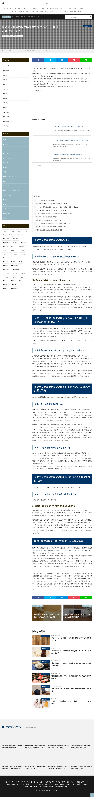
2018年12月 (6, 112)
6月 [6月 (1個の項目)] (11, 235)
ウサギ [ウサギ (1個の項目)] (5, 254)
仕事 (56, 8)
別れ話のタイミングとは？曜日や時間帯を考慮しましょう (71, 690)
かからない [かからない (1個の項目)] (16, 269)
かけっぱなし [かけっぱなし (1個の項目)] (7, 273)
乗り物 (52, 8)
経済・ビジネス (64, 11)
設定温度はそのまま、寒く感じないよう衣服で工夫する (53, 210)
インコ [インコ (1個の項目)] (5, 250)
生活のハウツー (53, 11)
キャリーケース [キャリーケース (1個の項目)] (16, 284)
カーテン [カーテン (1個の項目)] (6, 265)
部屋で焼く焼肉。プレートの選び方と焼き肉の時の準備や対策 (71, 677)
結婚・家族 (73, 11)
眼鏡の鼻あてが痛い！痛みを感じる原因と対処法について (81, 767)
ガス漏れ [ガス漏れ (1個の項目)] (6, 277)
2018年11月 (6, 116)
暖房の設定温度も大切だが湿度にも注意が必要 (48, 230)
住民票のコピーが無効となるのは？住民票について (67, 154)
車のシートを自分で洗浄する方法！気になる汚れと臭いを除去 (70, 140)
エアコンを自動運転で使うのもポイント (48, 220)
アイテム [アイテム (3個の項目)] (23, 235)
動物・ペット (84, 8)
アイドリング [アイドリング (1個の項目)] (7, 238)
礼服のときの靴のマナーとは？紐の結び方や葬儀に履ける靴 (12, 746)
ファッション (34, 8)
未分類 (62, 784)
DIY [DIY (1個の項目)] (16, 235)
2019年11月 (6, 66)
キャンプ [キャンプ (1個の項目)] (6, 288)
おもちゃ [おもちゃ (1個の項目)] (14, 261)
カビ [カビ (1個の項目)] (21, 281)
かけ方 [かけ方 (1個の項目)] (15, 273)
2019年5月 (6, 93)
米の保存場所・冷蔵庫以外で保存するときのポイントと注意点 (58, 746)
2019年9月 (6, 75)
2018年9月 (6, 126)
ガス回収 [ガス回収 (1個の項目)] (23, 273)
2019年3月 (6, 103)
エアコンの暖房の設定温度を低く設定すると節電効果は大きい (52, 223)
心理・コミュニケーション (26, 11)
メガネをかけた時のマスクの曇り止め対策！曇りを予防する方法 (58, 767)
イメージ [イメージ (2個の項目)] (22, 246)
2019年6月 (6, 89)
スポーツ (26, 8)
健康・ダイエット (74, 8)
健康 (32, 17)
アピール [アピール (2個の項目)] (24, 242)
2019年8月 (6, 80)
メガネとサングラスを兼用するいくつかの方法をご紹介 (35, 767)
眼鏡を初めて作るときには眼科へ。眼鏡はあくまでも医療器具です (12, 767)
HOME (6, 8)
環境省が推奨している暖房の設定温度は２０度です (51, 203)
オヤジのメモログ (52, 790)
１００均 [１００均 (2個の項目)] (6, 231)
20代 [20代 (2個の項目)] (13, 231)
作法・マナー (63, 8)
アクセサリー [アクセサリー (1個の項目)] (7, 242)
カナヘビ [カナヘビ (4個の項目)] (14, 281)
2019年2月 (6, 107)
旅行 (46, 11)
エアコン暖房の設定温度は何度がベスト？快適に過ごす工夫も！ (34, 51)
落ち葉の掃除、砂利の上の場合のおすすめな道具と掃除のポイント (35, 746)
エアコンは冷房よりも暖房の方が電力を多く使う (51, 226)
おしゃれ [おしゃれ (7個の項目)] (20, 258)
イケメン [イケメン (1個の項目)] (14, 246)
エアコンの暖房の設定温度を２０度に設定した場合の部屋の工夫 (53, 213)
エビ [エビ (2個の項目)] (5, 258)
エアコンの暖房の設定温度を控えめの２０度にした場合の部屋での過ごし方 (56, 207)
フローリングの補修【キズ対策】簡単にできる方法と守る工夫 (71, 639)
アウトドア (13, 8)
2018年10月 (6, 121)
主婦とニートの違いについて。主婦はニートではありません (71, 702)
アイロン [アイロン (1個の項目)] (16, 238)
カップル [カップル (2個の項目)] (6, 281)
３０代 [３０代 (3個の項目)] (19, 231)
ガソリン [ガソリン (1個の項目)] (14, 277)
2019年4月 (6, 98)
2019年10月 (6, 70)
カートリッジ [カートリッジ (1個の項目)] (7, 269)
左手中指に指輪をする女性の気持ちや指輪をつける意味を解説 (81, 746)
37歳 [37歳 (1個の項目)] (26, 231)
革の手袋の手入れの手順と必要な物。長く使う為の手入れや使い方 (71, 652)
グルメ (20, 8)
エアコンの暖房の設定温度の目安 (44, 200)
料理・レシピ (39, 11)
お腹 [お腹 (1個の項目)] (21, 261)
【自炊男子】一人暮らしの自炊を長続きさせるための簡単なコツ (71, 664)
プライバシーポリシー (46, 786)
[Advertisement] (62, 104)
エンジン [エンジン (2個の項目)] (12, 258)
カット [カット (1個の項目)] (21, 277)
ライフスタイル (43, 8)
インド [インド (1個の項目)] (22, 250)
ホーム (8, 782)
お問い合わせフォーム (62, 786)
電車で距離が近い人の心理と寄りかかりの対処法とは (68, 126)
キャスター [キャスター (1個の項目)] (6, 284)
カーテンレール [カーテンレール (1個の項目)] (15, 265)
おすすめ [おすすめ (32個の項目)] (6, 261)
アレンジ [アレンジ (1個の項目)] (6, 246)
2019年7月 (6, 84)
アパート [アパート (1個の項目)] (16, 242)
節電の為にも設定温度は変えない (47, 217)
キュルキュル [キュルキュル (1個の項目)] (15, 288)
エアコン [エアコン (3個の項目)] (23, 254)
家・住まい (14, 11)
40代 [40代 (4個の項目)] (5, 235)
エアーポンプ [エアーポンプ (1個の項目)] (14, 254)
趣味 (79, 11)
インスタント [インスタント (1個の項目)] (14, 250)
